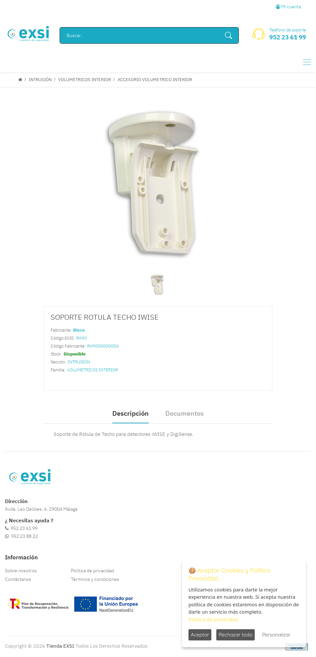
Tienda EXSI (60, 646)
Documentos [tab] (184, 413)
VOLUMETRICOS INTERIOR (84, 79)
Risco (78, 330)
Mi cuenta (288, 7)
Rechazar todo (235, 635)
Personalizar (276, 635)
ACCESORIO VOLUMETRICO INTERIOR (155, 79)
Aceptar (200, 635)
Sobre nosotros (21, 571)
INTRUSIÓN (40, 79)
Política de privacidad (92, 571)
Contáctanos (18, 579)
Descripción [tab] (130, 413)
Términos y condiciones (95, 579)
